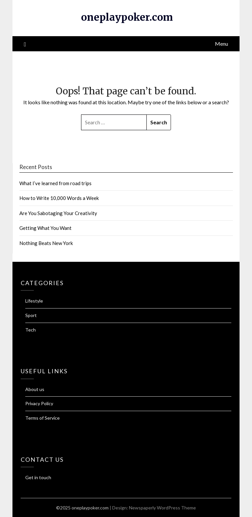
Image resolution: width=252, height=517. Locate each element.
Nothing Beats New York (46, 243)
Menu (221, 43)
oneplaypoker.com (127, 17)
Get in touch (38, 477)
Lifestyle (34, 301)
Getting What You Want (45, 228)
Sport (31, 315)
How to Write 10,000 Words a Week (59, 198)
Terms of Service (42, 418)
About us (34, 389)
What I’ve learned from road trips (55, 183)
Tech (30, 329)
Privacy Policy (39, 403)
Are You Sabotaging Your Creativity (58, 213)
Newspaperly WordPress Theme (162, 507)
